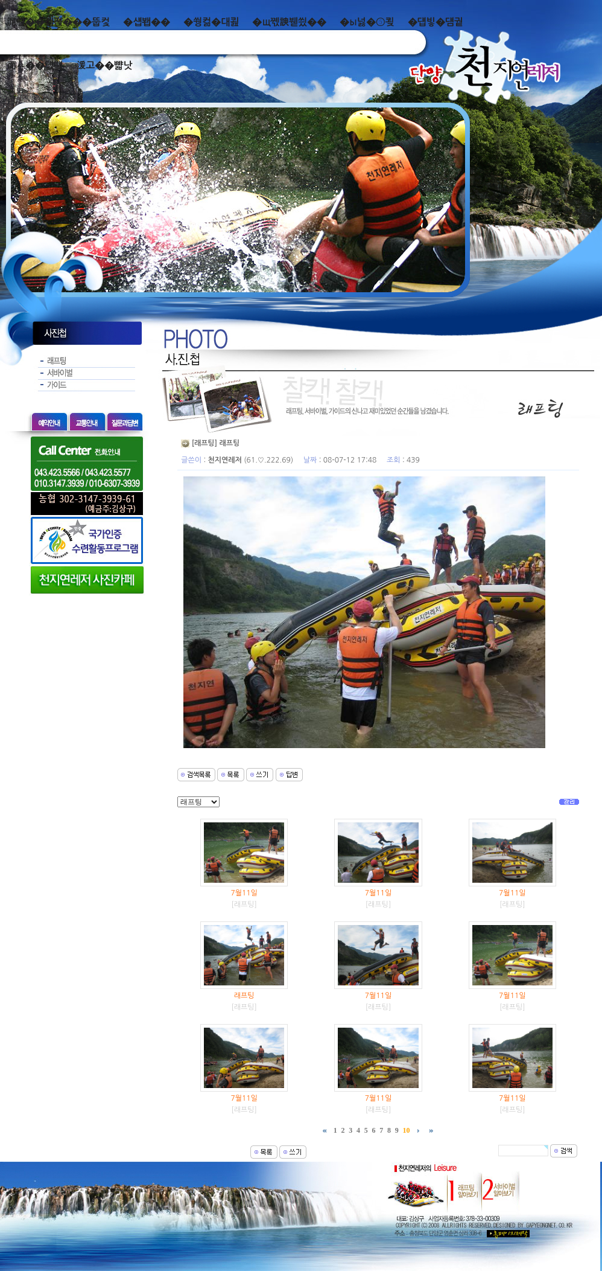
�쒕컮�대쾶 (211, 22)
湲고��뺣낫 (104, 65)
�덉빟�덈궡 (435, 22)
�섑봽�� (146, 22)
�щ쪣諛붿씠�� (289, 22)
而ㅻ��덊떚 (35, 65)
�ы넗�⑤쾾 (367, 22)
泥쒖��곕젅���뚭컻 (58, 22)
